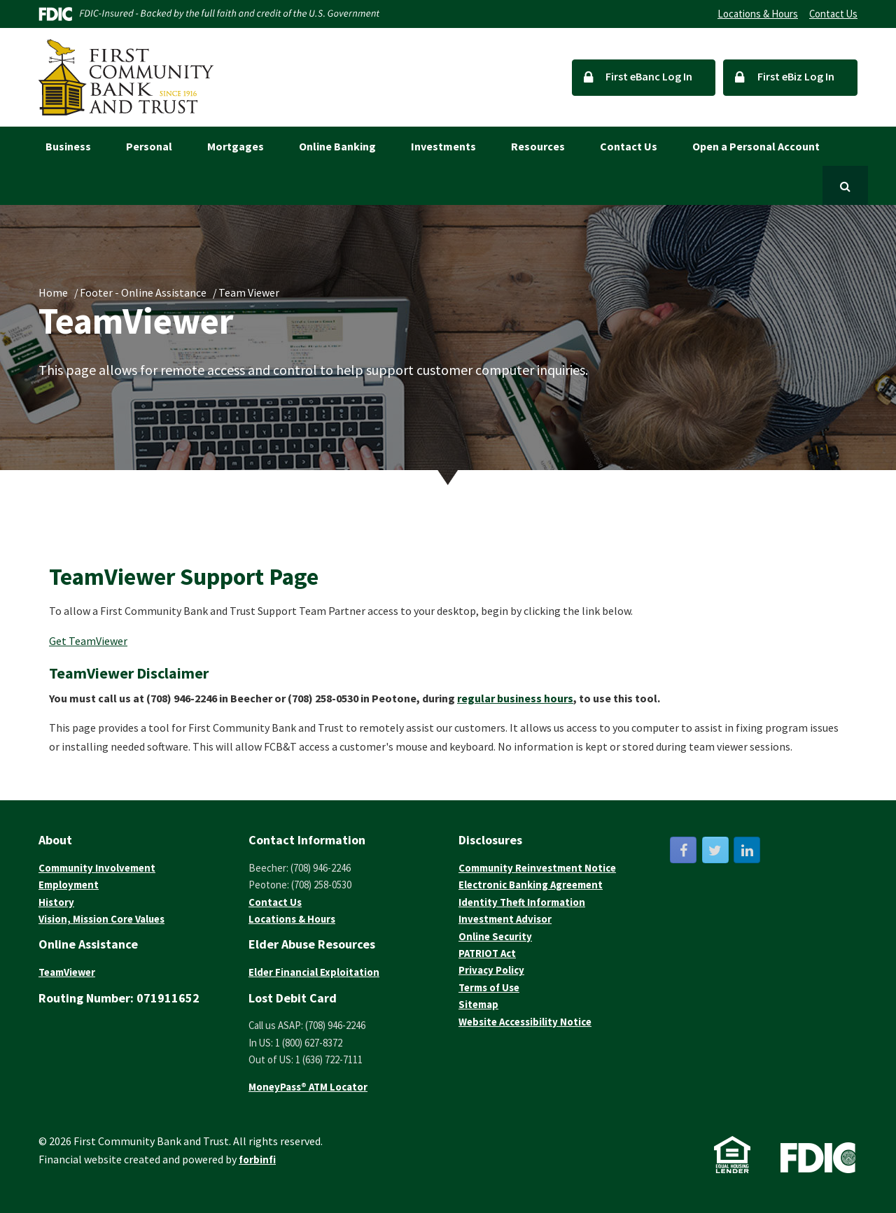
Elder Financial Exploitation (313, 972)
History (56, 902)
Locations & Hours (758, 13)
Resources (538, 146)
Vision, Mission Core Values (101, 918)
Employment (68, 884)
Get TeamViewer (88, 641)
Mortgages (235, 146)
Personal (149, 146)
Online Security (495, 936)
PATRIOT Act (487, 953)
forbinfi (257, 1159)
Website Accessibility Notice (525, 1021)
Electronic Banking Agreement (530, 884)
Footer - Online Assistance (143, 292)
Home (53, 292)
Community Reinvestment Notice (537, 867)
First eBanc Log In (638, 77)
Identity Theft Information (521, 902)
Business (68, 146)
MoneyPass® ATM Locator (308, 1086)
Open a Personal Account (756, 146)
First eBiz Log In (784, 77)
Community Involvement (96, 867)
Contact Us (833, 13)
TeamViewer (66, 972)
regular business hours (515, 698)
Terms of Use (488, 987)
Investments (443, 146)
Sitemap (478, 1004)
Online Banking (337, 146)
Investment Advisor (505, 918)
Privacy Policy (491, 970)
